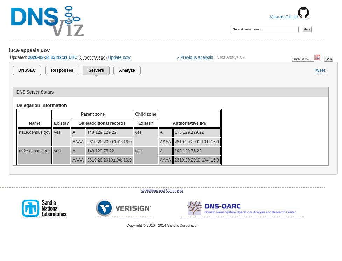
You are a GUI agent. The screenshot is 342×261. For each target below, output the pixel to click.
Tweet (319, 70)
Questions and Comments (162, 190)
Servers (96, 70)
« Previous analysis (195, 57)
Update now (119, 57)
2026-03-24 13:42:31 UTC (52, 57)
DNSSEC (27, 70)
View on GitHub (289, 17)
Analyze (127, 70)
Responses (62, 70)
